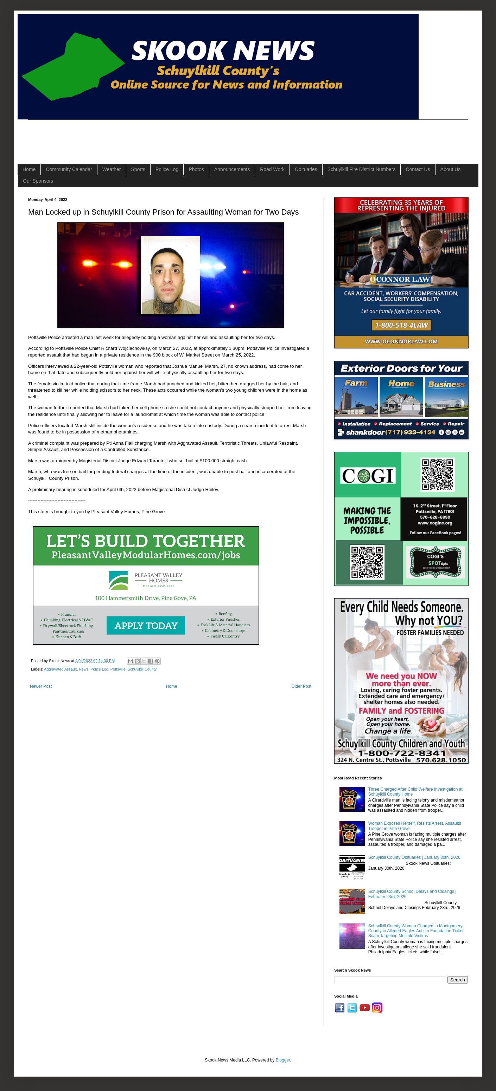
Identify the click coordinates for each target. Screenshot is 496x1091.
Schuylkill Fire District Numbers (362, 169)
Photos (196, 169)
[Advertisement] (156, 135)
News (83, 669)
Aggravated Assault (60, 669)
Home (29, 169)
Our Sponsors (38, 181)
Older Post (301, 686)
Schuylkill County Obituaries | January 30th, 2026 (414, 857)
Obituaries (306, 169)
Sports (138, 169)
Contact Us (418, 169)
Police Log (166, 169)
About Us (450, 169)
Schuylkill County (142, 669)
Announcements (232, 169)
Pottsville (118, 669)
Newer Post (41, 686)
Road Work (272, 169)
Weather (111, 169)
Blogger (283, 1060)
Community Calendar (69, 169)
